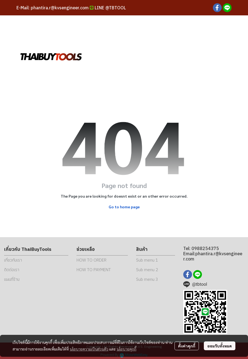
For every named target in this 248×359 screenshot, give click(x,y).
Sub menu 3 (147, 279)
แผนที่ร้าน (11, 279)
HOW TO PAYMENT (94, 269)
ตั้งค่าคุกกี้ (186, 345)
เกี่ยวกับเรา (13, 260)
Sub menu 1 (147, 260)
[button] (193, 56)
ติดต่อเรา (11, 269)
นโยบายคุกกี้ (126, 348)
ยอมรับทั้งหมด (219, 345)
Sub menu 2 (147, 269)
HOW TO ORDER (91, 260)
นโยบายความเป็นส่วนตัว (89, 348)
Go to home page (124, 206)
